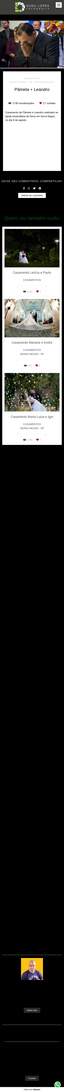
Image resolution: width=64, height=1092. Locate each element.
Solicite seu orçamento (32, 698)
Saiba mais (32, 1015)
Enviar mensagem (33, 1055)
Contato (32, 1084)
